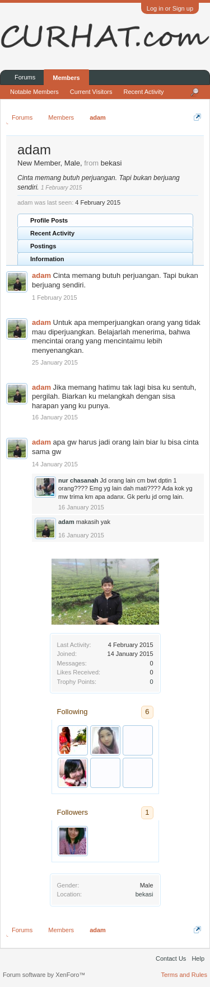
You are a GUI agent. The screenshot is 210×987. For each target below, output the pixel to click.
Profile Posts (49, 220)
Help (198, 958)
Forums (25, 77)
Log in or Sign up (170, 8)
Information (47, 259)
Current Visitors (91, 91)
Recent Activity (52, 233)
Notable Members (34, 91)
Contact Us (171, 958)
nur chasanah (78, 480)
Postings (43, 246)
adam (41, 275)
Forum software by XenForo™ (44, 974)
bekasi (144, 894)
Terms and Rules (184, 974)
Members (66, 77)
